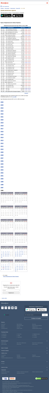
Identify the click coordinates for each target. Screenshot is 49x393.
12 (3, 266)
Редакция (34, 355)
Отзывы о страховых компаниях (22, 371)
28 (15, 255)
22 (17, 254)
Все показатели (6, 6)
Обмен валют (3, 342)
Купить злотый (34, 344)
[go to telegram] (6, 308)
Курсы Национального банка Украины (11, 276)
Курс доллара (19, 324)
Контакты (18, 355)
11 (5, 252)
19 (20, 267)
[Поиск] (45, 315)
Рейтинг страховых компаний (37, 371)
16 (1, 254)
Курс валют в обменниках (21, 342)
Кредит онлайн (19, 328)
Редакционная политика (21, 357)
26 (3, 269)
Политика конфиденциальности (7, 357)
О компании (3, 355)
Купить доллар (4, 344)
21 (15, 254)
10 (3, 252)
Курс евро (34, 324)
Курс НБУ (3, 325)
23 (1, 255)
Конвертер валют (4, 328)
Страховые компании (20, 373)
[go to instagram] (12, 308)
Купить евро (19, 344)
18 (5, 254)
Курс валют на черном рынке (37, 342)
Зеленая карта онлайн (5, 371)
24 (3, 255)
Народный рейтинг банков (37, 328)
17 (3, 254)
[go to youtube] (16, 308)
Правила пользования (36, 356)
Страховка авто (4, 373)
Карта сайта (4, 298)
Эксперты (18, 356)
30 (1, 257)
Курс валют (3, 324)
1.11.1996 (14, 96)
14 (15, 252)
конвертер (26, 93)
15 (17, 252)
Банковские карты (20, 325)
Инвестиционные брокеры (37, 325)
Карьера (2, 356)
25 (5, 255)
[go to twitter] (9, 308)
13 (8, 252)
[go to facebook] (2, 308)
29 (17, 255)
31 (20, 255)
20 (8, 254)
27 (8, 255)
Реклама (2, 363)
